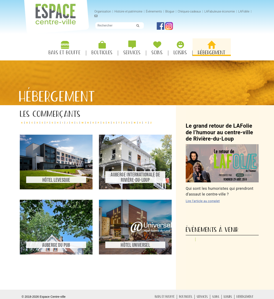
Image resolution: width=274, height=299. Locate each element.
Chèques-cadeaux (190, 11)
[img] (138, 25)
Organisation (103, 11)
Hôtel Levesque (57, 180)
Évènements (154, 11)
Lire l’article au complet (203, 200)
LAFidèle (244, 11)
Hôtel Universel (134, 244)
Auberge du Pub (57, 244)
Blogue (170, 11)
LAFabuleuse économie (220, 11)
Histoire (129, 11)
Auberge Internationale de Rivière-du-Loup (134, 178)
